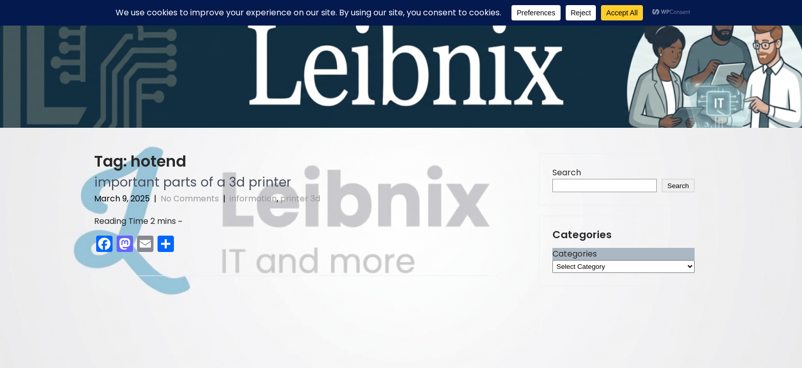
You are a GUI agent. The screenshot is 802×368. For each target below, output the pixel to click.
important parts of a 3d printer (192, 182)
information (253, 198)
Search (566, 172)
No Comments (190, 198)
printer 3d (300, 198)
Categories (574, 254)
